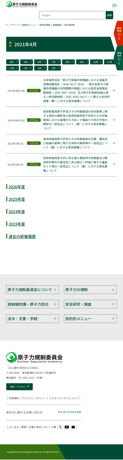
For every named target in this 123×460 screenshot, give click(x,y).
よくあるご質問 (17, 427)
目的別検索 (44, 24)
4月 (12, 62)
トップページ (12, 24)
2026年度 (17, 186)
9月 (82, 62)
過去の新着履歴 (22, 236)
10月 (95, 62)
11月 (109, 62)
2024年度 (17, 211)
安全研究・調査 (78, 304)
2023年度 (17, 224)
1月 (25, 68)
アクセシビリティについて (63, 399)
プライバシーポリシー (33, 399)
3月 (53, 68)
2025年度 (17, 199)
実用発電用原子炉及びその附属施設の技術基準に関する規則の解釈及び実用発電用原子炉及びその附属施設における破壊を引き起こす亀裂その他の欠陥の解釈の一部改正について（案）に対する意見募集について (75, 119)
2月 (39, 68)
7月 (53, 62)
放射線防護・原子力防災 (28, 304)
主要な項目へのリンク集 (42, 427)
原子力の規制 (76, 289)
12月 (11, 68)
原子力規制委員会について (30, 289)
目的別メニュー (29, 24)
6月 (39, 62)
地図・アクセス (17, 387)
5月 (25, 62)
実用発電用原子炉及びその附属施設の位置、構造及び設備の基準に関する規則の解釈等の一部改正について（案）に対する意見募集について (75, 143)
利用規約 (14, 399)
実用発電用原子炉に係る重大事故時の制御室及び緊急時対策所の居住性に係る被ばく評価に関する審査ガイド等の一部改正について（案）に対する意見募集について (75, 164)
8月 (68, 62)
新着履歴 (57, 24)
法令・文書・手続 (22, 319)
